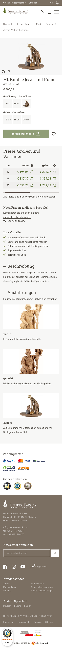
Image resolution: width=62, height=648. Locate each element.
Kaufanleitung (37, 583)
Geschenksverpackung (42, 587)
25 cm (26, 119)
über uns (33, 3)
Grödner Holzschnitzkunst (14, 3)
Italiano (17, 606)
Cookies (37, 622)
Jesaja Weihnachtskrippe (16, 30)
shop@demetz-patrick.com (17, 217)
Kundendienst (9, 587)
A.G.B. (6, 583)
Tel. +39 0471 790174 (14, 221)
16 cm (17, 119)
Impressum (8, 622)
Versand (7, 590)
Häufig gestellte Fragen (42, 590)
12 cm (7, 119)
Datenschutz (24, 622)
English (27, 606)
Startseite (8, 24)
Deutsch (7, 606)
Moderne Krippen (45, 24)
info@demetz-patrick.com (15, 527)
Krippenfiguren (24, 24)
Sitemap (49, 622)
